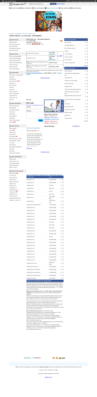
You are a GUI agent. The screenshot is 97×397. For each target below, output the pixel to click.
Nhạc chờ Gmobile (76, 8)
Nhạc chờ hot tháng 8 (14, 68)
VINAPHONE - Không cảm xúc (51, 119)
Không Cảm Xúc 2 (31, 230)
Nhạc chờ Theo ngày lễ (17, 171)
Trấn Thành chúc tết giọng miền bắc (73, 89)
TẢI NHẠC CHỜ (18, 4)
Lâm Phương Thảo (52, 201)
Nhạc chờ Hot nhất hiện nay (15, 62)
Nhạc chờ (11, 33)
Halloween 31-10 (13, 194)
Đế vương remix (68, 59)
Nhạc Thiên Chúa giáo (14, 120)
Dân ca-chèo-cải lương (14, 153)
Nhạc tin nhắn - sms (14, 161)
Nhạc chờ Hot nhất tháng (15, 58)
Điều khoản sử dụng (89, 1)
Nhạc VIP (11, 99)
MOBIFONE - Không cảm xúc (51, 117)
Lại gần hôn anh (68, 86)
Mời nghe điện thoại (13, 165)
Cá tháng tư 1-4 (13, 187)
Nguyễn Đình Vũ (35, 130)
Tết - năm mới (12, 175)
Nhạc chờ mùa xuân (14, 181)
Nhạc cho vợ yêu (13, 91)
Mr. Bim (51, 191)
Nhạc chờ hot (15, 54)
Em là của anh (68, 42)
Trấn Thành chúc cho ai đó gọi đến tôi (72, 100)
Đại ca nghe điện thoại (14, 163)
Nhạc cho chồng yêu (14, 93)
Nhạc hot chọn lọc (13, 64)
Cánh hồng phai (68, 71)
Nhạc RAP (11, 77)
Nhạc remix (12, 89)
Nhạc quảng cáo (13, 116)
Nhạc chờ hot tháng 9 (14, 56)
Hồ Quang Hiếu (52, 179)
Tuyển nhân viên (68, 77)
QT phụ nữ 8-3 (12, 185)
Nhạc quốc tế (12, 144)
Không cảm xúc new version (33, 269)
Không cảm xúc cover (32, 263)
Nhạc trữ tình (12, 134)
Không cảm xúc (31, 33)
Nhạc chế (11, 87)
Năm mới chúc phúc (69, 83)
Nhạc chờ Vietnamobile (52, 8)
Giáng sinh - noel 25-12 (14, 200)
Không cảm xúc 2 (31, 233)
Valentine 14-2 (12, 183)
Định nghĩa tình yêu (69, 106)
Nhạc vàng (11, 151)
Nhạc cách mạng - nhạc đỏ (15, 138)
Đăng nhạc (80, 1)
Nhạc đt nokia (12, 159)
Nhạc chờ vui (12, 83)
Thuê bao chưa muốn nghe (71, 80)
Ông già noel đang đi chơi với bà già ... (73, 96)
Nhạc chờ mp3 (15, 126)
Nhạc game (12, 118)
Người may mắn (68, 112)
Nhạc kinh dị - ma (13, 97)
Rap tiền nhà (67, 115)
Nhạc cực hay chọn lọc (14, 44)
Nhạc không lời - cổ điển (15, 140)
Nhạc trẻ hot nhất (13, 66)
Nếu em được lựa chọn (70, 48)
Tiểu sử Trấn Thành (49, 126)
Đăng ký (69, 1)
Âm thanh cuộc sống (14, 105)
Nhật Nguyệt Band (52, 197)
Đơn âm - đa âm (13, 167)
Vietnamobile (18, 33)
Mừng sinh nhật (13, 173)
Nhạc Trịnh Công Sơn (14, 109)
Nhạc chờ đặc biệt (16, 103)
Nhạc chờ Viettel (15, 8)
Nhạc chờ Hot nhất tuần (14, 60)
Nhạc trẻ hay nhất (13, 46)
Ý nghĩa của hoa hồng (70, 109)
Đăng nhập (74, 1)
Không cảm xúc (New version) (33, 204)
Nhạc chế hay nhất (13, 50)
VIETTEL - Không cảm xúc (50, 115)
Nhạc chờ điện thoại (16, 156)
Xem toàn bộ (29, 148)
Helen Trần (51, 188)
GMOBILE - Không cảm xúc (51, 123)
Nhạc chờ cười (12, 85)
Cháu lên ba (67, 103)
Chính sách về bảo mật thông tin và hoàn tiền (48, 373)
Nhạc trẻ (11, 130)
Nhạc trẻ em (12, 112)
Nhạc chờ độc (15, 72)
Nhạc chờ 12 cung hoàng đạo (16, 75)
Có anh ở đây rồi (68, 54)
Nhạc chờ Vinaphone (39, 8)
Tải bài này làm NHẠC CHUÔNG (34, 73)
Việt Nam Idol (12, 132)
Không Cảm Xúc (30, 179)
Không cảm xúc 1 (31, 210)
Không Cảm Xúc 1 (31, 207)
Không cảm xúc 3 (31, 248)
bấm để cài (52, 54)
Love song (11, 142)
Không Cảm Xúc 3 (31, 245)
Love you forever (68, 118)
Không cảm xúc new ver (32, 266)
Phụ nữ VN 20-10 (13, 196)
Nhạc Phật (11, 122)
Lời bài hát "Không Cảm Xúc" (33, 128)
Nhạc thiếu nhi (12, 136)
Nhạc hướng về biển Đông (15, 146)
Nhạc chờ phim (12, 128)
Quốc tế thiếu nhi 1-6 (14, 190)
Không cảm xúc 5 (31, 257)
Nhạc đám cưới (12, 179)
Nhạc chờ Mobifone (26, 8)
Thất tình (67, 51)
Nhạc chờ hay (15, 39)
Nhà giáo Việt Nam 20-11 (15, 198)
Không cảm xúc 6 (31, 259)
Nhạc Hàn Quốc (13, 42)
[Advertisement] (45, 344)
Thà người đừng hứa (69, 45)
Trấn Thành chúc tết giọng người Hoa (72, 74)
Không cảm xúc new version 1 (33, 272)
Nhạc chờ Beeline (65, 8)
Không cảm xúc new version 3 (33, 275)
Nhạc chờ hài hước (13, 81)
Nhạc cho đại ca (13, 95)
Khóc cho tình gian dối (70, 62)
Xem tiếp (86, 65)
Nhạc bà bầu (12, 114)
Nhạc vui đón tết (13, 177)
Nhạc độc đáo (12, 79)
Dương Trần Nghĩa (52, 263)
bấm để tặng (52, 59)
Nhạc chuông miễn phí (10, 1)
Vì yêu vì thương (68, 57)
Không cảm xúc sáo (31, 278)
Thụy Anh (51, 185)
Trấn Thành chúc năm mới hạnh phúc (72, 92)
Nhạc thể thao (12, 107)
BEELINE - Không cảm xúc (50, 121)
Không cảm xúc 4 (31, 254)
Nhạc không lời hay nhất (15, 48)
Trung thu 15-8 (12, 192)
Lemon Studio (52, 278)
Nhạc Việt (11, 148)
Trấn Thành (24, 33)
